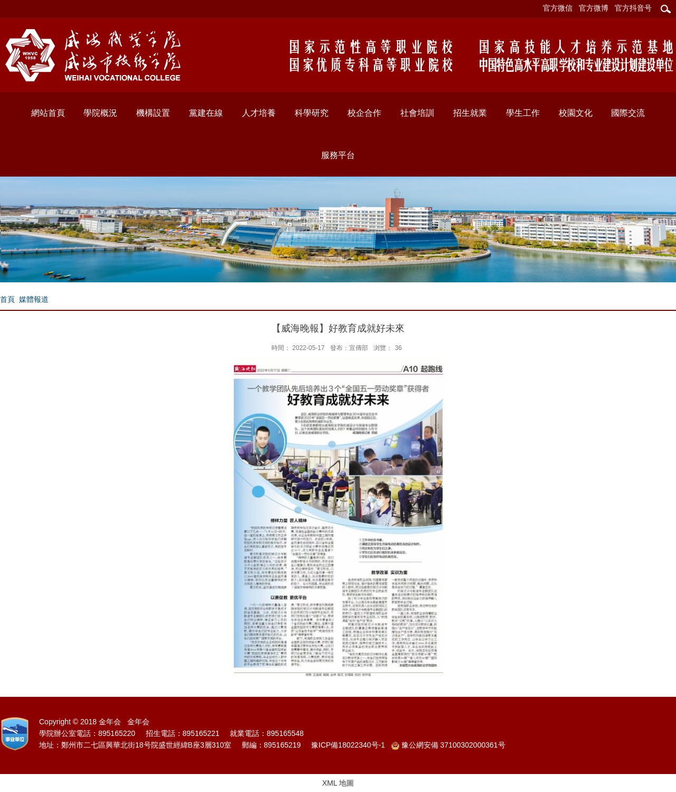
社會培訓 (417, 112)
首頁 (7, 299)
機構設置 (153, 112)
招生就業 (470, 112)
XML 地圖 (338, 783)
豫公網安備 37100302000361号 (448, 745)
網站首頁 (48, 112)
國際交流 (628, 112)
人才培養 (259, 112)
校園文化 (576, 112)
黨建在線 (206, 112)
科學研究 (311, 112)
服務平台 (338, 155)
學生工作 (523, 112)
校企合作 (364, 112)
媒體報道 (34, 299)
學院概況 (100, 112)
